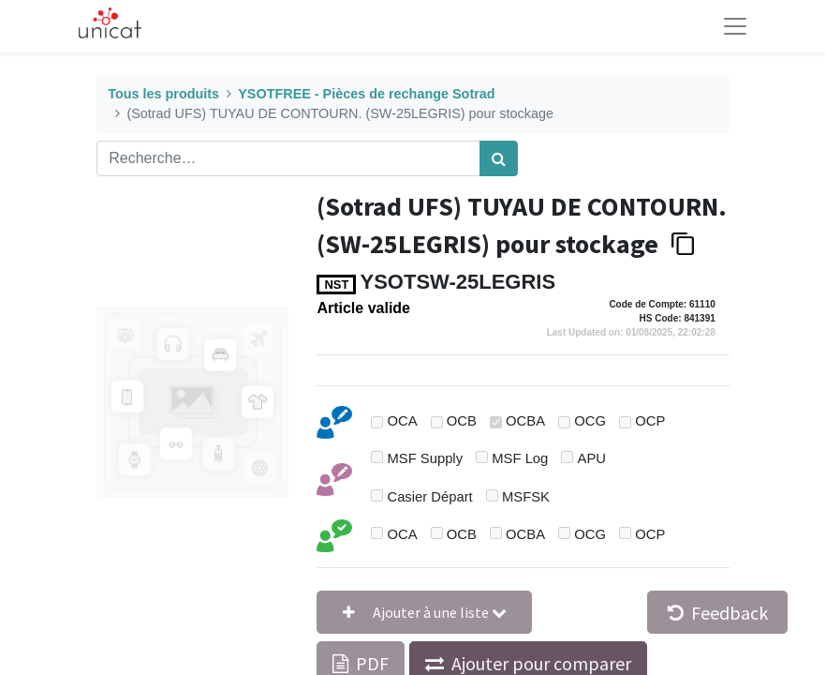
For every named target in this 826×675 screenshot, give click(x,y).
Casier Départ (429, 496)
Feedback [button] (718, 612)
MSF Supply (425, 458)
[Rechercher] (498, 158)
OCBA (525, 420)
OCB (462, 420)
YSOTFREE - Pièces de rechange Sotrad (366, 93)
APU (592, 458)
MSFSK (526, 496)
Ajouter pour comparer (541, 663)
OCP (650, 420)
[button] (424, 612)
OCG (590, 420)
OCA (402, 420)
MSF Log (520, 458)
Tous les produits (163, 93)
